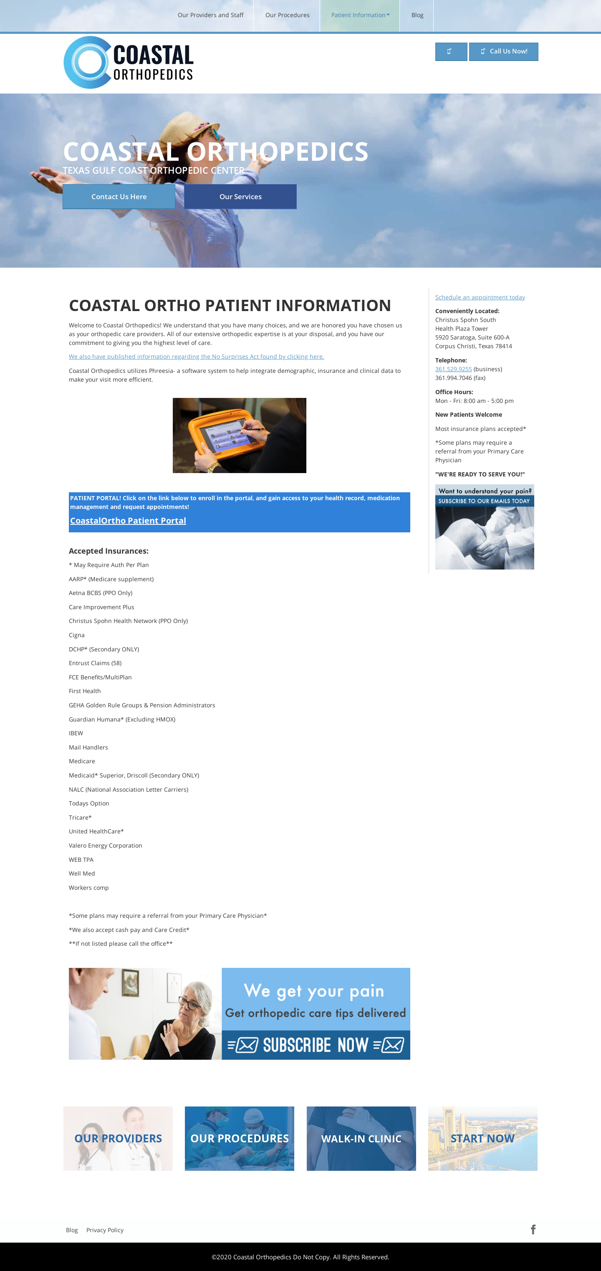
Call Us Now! (509, 51)
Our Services (241, 196)
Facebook (525, 1229)
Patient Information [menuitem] (358, 15)
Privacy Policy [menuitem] (105, 1230)
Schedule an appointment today (480, 297)
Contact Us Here (119, 196)
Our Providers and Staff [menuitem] (211, 15)
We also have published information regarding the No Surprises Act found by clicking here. (196, 356)
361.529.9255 (453, 369)
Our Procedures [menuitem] (287, 15)
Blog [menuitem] (418, 15)
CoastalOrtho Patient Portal (128, 520)
